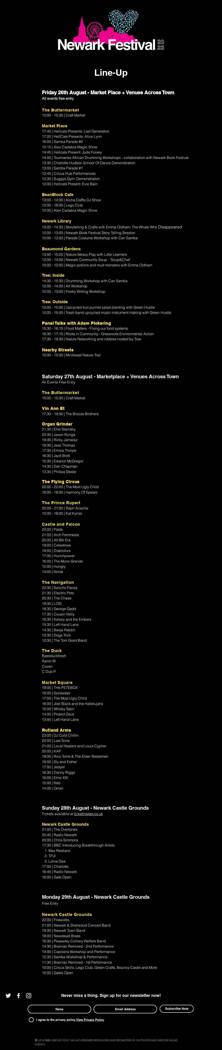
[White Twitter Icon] (8, 995)
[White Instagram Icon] (28, 995)
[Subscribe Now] (177, 1009)
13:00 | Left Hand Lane (60, 719)
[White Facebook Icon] (18, 995)
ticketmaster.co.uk (88, 813)
